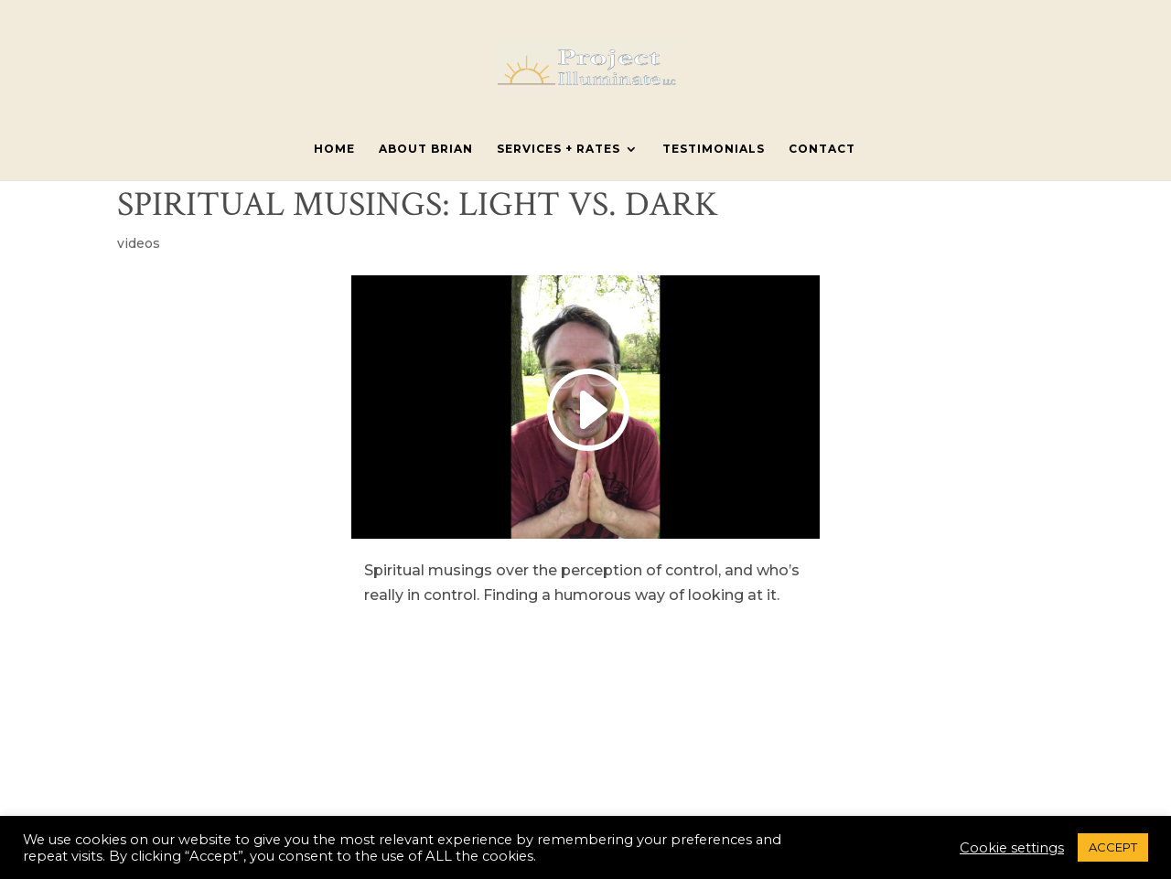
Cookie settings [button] (1012, 848)
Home (334, 149)
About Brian (426, 149)
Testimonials (713, 149)
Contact (822, 149)
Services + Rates (558, 149)
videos (138, 243)
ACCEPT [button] (1113, 847)
